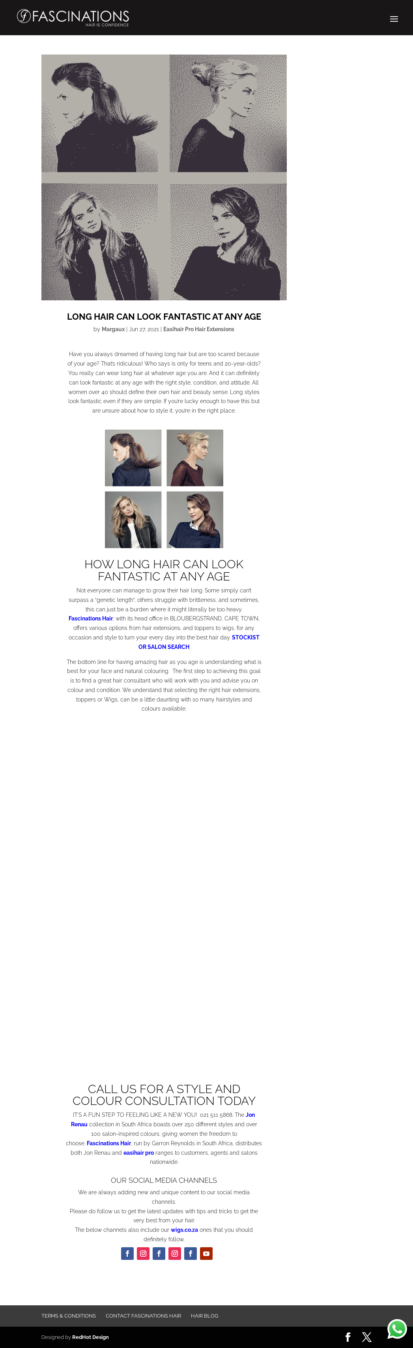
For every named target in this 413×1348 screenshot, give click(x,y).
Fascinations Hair (91, 618)
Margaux (113, 329)
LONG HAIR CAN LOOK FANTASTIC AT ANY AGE (164, 316)
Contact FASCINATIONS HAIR (143, 1316)
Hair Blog (204, 1316)
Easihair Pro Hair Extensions (198, 329)
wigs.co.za (184, 1230)
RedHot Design (90, 1337)
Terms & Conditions (68, 1316)
